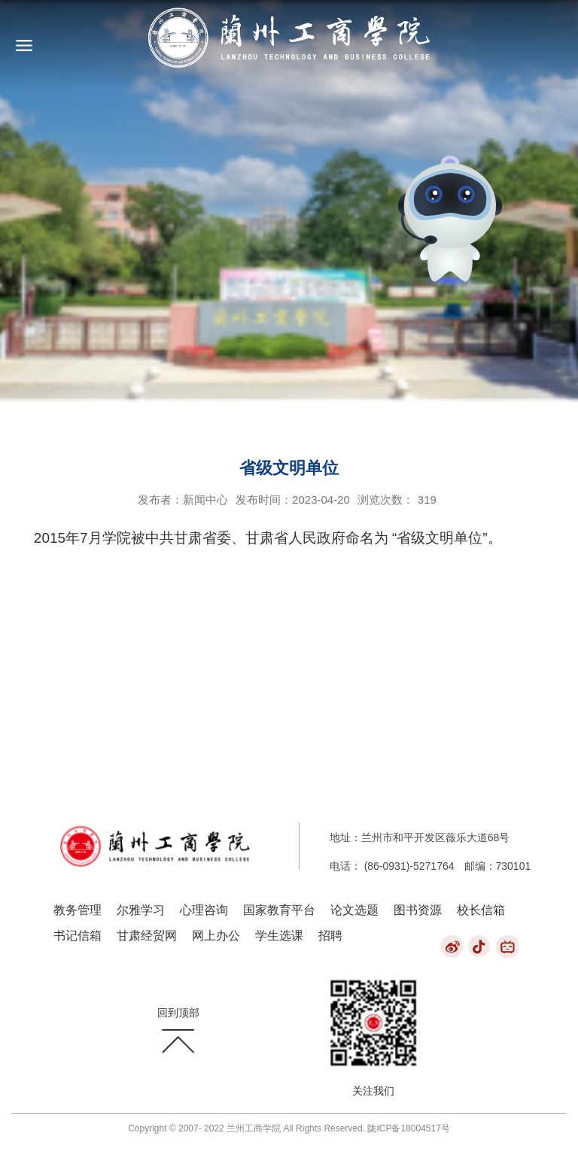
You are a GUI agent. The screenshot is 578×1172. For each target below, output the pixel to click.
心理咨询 (204, 910)
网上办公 (216, 935)
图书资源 (418, 910)
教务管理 (77, 910)
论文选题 (354, 910)
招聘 (330, 935)
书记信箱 (77, 935)
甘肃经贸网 (147, 935)
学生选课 (279, 935)
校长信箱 (481, 910)
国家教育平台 (279, 910)
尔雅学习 (141, 910)
